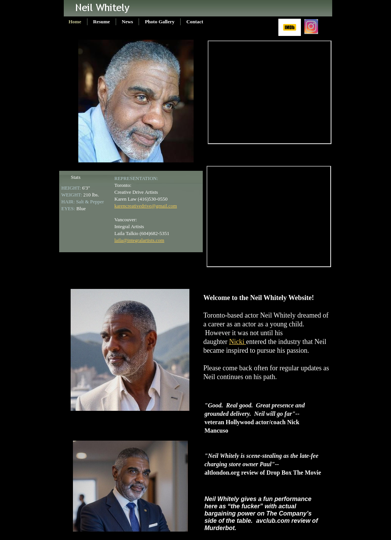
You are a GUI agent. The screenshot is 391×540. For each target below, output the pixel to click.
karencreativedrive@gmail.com (146, 206)
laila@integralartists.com (140, 240)
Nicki (237, 341)
